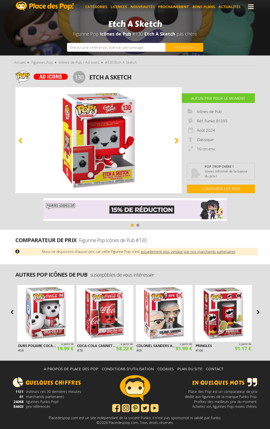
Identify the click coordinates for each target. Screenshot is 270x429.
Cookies (165, 368)
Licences (119, 6)
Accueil (19, 62)
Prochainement (173, 6)
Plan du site (189, 368)
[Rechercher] (184, 47)
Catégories (96, 6)
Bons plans (204, 6)
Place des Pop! (44, 6)
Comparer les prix (220, 189)
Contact (215, 368)
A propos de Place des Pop (71, 368)
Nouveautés (143, 6)
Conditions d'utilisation (128, 368)
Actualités (230, 6)
